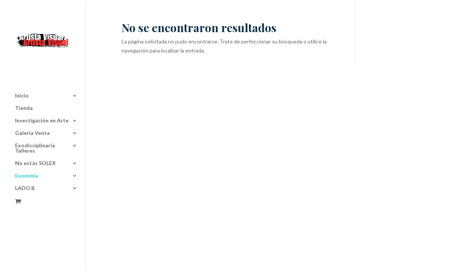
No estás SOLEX (35, 138)
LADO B (25, 163)
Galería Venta (32, 108)
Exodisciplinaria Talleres (35, 122)
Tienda (24, 83)
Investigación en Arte (42, 95)
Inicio (22, 70)
